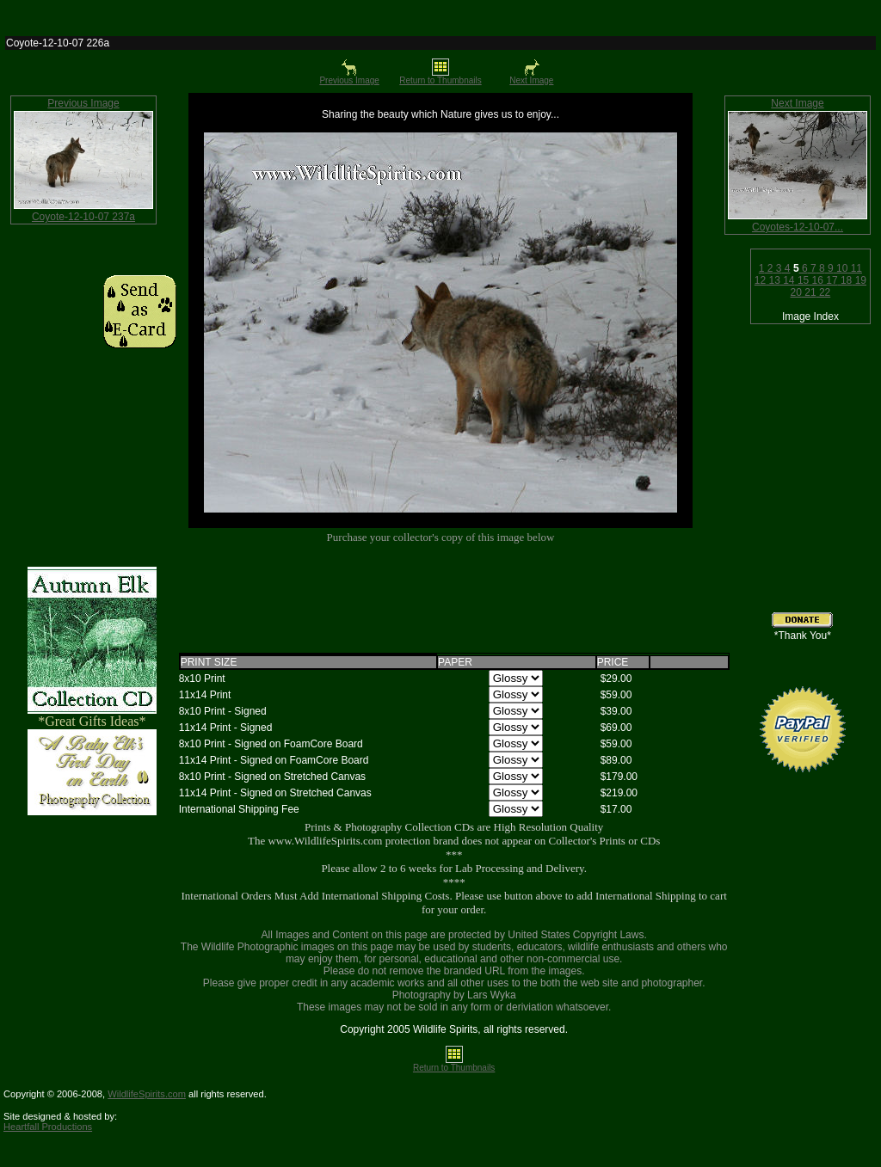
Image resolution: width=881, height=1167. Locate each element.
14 (787, 280)
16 (816, 280)
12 (760, 280)
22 (823, 292)
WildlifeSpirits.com (147, 1094)
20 (796, 292)
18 (845, 280)
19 (859, 280)
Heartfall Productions (47, 1126)
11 (854, 268)
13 (773, 280)
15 (802, 280)
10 (841, 268)
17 (830, 280)
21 (809, 292)
